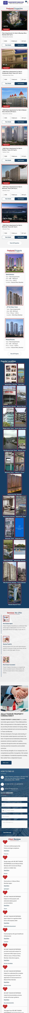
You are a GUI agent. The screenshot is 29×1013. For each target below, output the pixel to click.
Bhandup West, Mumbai (9, 406)
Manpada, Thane (9, 538)
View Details (8, 45)
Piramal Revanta (10, 339)
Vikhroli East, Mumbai (19, 560)
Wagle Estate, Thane (8, 428)
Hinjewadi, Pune (19, 538)
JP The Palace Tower (12, 307)
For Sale (6, 29)
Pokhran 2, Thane (19, 472)
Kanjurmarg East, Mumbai (14, 494)
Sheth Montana (10, 274)
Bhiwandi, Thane (9, 472)
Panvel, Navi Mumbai (20, 428)
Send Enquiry (21, 45)
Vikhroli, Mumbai (8, 560)
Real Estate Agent (8, 623)
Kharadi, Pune (22, 450)
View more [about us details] (5, 762)
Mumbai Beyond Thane (14, 604)
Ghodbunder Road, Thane (10, 450)
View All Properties (14, 243)
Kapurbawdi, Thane (21, 516)
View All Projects (14, 353)
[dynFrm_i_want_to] (14, 816)
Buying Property (7, 644)
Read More (6, 850)
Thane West (21, 384)
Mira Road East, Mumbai (9, 582)
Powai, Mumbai (21, 582)
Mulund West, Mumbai (11, 384)
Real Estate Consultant (9, 664)
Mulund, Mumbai (21, 406)
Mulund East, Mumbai (9, 516)
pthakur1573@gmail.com (11, 788)
